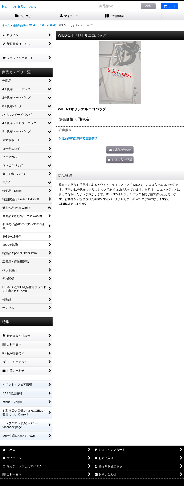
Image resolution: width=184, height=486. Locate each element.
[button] (161, 16)
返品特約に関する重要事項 (78, 138)
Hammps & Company (19, 6)
